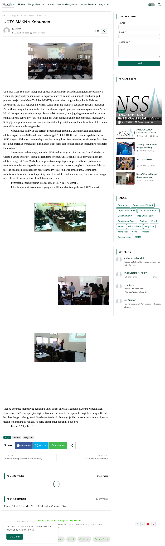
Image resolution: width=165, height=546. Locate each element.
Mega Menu (34, 4)
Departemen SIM (145, 216)
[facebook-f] (137, 524)
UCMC (138, 237)
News (51, 4)
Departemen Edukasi (143, 205)
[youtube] (148, 524)
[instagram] (153, 524)
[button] (151, 4)
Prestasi (145, 232)
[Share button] (72, 445)
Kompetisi (123, 232)
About (71, 539)
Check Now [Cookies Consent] (25, 529)
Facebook (25, 445)
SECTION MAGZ (144, 159)
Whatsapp (59, 445)
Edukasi (143, 221)
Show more (102, 476)
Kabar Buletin (88, 4)
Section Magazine (67, 4)
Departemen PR (125, 216)
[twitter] (142, 524)
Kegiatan (104, 4)
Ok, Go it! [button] (15, 536)
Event (154, 221)
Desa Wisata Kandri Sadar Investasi (146, 175)
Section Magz (124, 237)
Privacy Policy (101, 539)
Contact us (123, 205)
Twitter (43, 445)
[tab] (21, 4)
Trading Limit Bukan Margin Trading (146, 146)
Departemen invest (148, 210)
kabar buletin (134, 226)
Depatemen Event (127, 221)
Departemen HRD (126, 210)
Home (21, 4)
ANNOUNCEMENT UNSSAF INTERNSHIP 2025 (146, 133)
